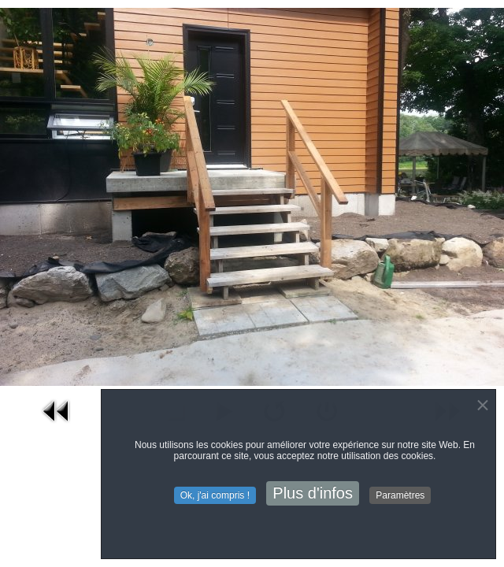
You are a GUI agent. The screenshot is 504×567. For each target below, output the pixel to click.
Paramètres (400, 496)
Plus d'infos (312, 493)
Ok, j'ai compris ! (215, 496)
